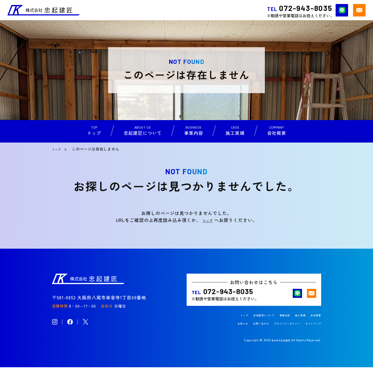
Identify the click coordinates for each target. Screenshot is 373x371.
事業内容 (277, 319)
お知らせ (223, 327)
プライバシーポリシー (278, 327)
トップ (58, 149)
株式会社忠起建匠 (278, 344)
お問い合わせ (245, 327)
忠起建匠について (251, 319)
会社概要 (314, 319)
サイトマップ (310, 327)
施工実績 (295, 319)
